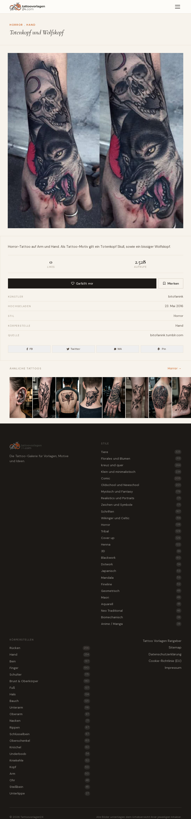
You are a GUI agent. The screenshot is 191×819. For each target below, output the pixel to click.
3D (141, 551)
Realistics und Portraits (141, 498)
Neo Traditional (141, 610)
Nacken (50, 721)
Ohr (50, 780)
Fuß (50, 687)
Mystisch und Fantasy (141, 491)
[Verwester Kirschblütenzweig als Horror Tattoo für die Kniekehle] (137, 397)
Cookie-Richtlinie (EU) (165, 661)
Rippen (50, 727)
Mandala (141, 577)
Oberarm (50, 714)
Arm (50, 773)
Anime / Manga (141, 624)
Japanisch (141, 571)
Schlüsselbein (50, 734)
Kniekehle (50, 760)
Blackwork (141, 558)
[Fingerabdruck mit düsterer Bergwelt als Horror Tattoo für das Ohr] (21, 397)
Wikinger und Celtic (141, 518)
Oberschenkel (50, 740)
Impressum (173, 668)
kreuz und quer (141, 465)
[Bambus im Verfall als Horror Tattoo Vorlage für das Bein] (44, 397)
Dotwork (141, 564)
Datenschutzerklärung (165, 654)
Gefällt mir (82, 283)
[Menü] (177, 7)
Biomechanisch (141, 617)
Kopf (50, 767)
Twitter (73, 349)
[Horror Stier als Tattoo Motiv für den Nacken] (90, 397)
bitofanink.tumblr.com (166, 335)
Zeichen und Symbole (141, 505)
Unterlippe (50, 793)
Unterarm (50, 707)
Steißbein (50, 787)
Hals (50, 694)
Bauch (50, 701)
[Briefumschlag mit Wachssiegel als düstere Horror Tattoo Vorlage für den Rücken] (67, 397)
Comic (141, 478)
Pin (162, 349)
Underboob (50, 753)
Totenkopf (108, 246)
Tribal (141, 531)
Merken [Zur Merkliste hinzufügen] (171, 283)
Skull (120, 246)
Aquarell (141, 604)
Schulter (50, 674)
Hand (31, 25)
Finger (50, 668)
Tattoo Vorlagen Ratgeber (162, 641)
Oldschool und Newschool (141, 485)
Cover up (141, 538)
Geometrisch (141, 591)
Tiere (141, 452)
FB (29, 349)
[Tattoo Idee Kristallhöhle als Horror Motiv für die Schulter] (160, 397)
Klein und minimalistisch (141, 471)
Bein (50, 661)
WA (118, 349)
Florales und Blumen (141, 458)
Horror (16, 25)
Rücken (50, 648)
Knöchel (50, 747)
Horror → (174, 368)
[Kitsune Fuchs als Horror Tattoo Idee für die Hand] (113, 397)
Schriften (141, 511)
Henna (141, 544)
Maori (141, 597)
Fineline (141, 584)
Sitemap (175, 647)
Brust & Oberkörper (50, 681)
